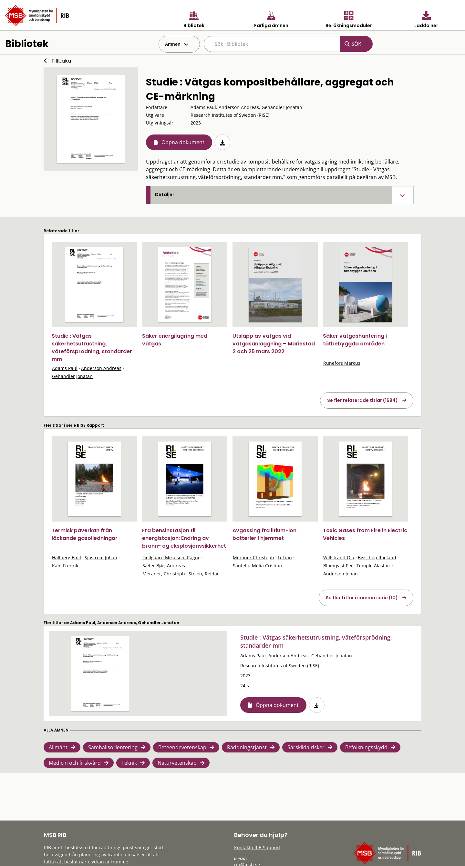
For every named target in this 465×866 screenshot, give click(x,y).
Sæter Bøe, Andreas (163, 565)
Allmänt (58, 747)
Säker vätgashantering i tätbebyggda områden (355, 339)
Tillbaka (61, 61)
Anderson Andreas (101, 368)
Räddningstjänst (247, 747)
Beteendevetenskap (182, 747)
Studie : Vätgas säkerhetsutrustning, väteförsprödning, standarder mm (92, 347)
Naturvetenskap (177, 762)
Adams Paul (65, 368)
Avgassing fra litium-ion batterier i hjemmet (264, 534)
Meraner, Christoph (163, 574)
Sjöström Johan (101, 557)
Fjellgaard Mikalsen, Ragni (170, 557)
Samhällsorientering (113, 747)
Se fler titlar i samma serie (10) (362, 597)
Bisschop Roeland (377, 557)
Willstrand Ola (338, 557)
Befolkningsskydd (366, 747)
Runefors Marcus (341, 363)
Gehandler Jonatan (72, 376)
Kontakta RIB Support (257, 847)
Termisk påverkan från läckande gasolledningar (85, 534)
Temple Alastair (373, 565)
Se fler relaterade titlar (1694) (362, 400)
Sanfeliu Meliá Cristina (257, 565)
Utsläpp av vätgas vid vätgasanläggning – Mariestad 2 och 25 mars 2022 (273, 343)
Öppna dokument (182, 142)
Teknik (129, 762)
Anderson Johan (340, 574)
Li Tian (285, 557)
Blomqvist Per (338, 565)
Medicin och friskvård (75, 762)
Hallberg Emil (66, 557)
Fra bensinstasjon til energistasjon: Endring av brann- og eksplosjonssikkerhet (184, 538)
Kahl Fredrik (65, 565)
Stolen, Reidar (204, 574)
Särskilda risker (306, 747)
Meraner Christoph (253, 557)
